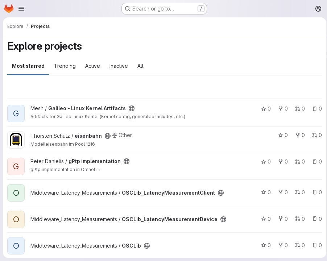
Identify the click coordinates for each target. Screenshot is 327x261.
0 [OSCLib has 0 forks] (281, 245)
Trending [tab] (65, 66)
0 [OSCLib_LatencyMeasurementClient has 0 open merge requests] (298, 192)
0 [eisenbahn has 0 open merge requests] (315, 135)
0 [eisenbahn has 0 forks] (298, 135)
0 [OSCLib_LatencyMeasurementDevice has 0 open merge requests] (298, 219)
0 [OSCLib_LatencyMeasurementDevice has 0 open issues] (315, 219)
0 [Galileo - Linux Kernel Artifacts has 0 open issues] (315, 108)
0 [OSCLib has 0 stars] (264, 245)
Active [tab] (92, 66)
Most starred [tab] (28, 66)
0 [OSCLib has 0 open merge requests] (298, 245)
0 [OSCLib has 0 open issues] (315, 245)
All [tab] (140, 66)
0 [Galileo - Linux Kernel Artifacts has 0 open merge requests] (298, 108)
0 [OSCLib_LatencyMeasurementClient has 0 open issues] (315, 192)
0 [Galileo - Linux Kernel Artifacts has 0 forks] (281, 108)
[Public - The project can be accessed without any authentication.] (131, 108)
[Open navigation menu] (21, 8)
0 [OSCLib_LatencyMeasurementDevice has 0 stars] (264, 219)
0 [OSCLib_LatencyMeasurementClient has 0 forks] (281, 192)
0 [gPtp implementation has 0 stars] (264, 161)
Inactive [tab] (118, 66)
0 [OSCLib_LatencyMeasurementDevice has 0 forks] (281, 219)
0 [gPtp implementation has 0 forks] (281, 161)
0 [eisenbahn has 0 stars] (281, 135)
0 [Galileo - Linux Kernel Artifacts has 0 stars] (264, 108)
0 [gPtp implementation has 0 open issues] (315, 161)
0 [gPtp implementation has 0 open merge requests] (298, 161)
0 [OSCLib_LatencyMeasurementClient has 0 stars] (264, 192)
